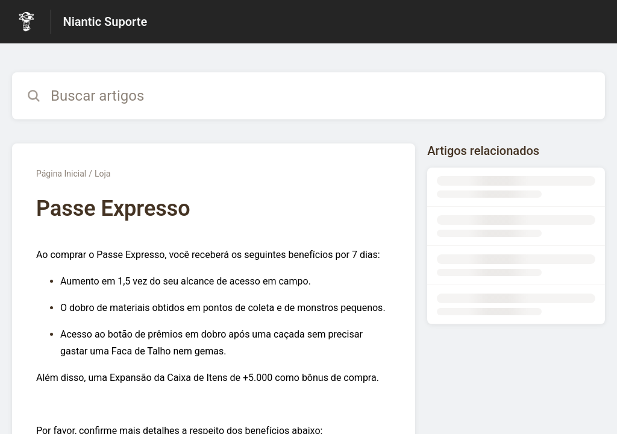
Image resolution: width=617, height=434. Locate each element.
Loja (103, 173)
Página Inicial (61, 173)
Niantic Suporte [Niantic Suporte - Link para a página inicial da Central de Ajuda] (105, 21)
